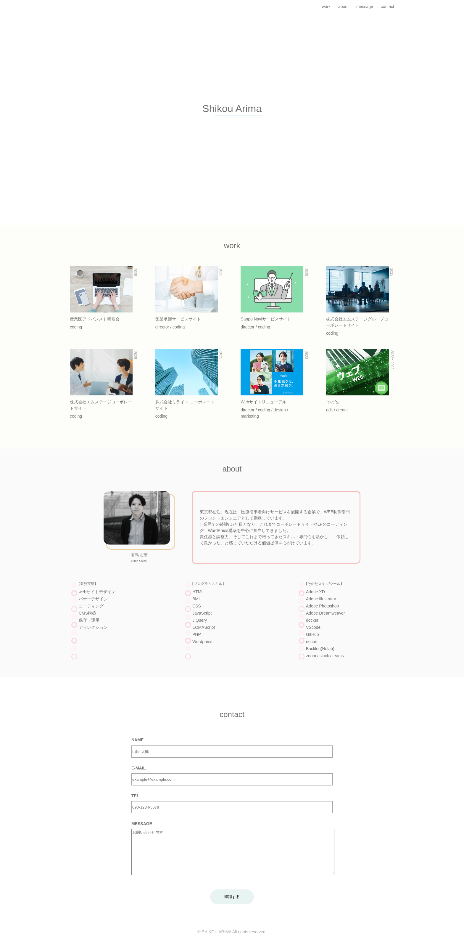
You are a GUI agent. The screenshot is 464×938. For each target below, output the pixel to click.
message (364, 6)
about (343, 6)
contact (387, 6)
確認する (232, 905)
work (326, 6)
